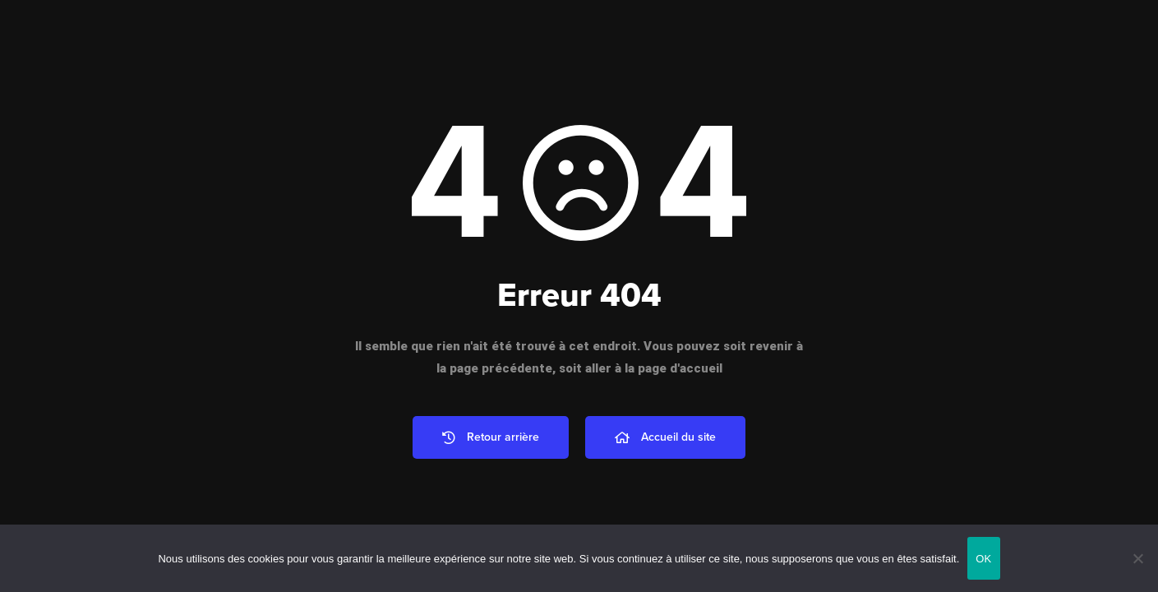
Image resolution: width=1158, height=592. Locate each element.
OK (983, 559)
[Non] (1137, 558)
